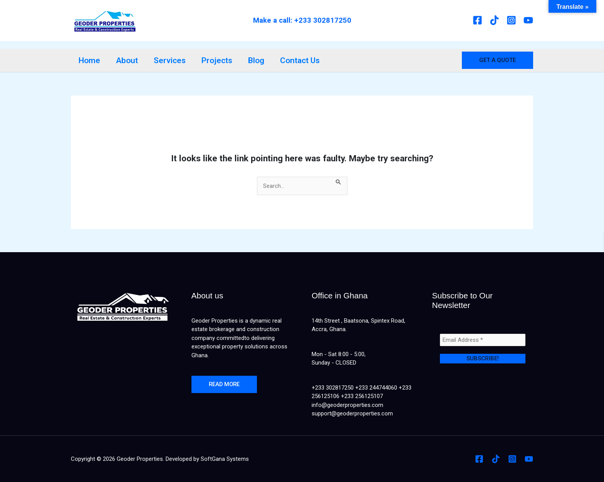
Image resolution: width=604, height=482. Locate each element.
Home (90, 60)
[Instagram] (511, 20)
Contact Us (302, 60)
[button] (497, 60)
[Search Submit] (339, 181)
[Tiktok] (494, 20)
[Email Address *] (483, 340)
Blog (258, 60)
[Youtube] (528, 20)
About (128, 60)
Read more (225, 384)
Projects (218, 60)
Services (171, 60)
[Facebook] (477, 20)
